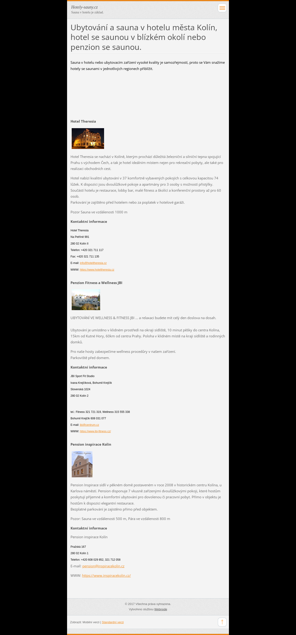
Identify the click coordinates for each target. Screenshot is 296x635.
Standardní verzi (113, 622)
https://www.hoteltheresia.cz (97, 269)
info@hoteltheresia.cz (93, 263)
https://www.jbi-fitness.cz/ (95, 431)
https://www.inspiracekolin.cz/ (106, 575)
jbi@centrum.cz (89, 424)
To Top (222, 622)
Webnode (160, 609)
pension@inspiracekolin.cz (103, 566)
